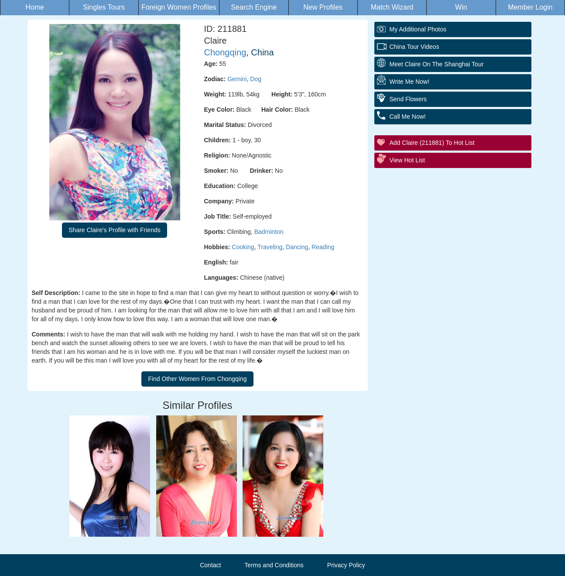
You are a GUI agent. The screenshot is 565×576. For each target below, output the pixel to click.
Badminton (269, 231)
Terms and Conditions (273, 565)
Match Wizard (392, 7)
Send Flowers (408, 99)
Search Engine (254, 7)
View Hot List (407, 160)
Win (461, 7)
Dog (255, 78)
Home (34, 7)
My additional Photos (418, 29)
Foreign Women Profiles (178, 7)
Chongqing (225, 52)
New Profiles (322, 7)
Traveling (269, 246)
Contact (210, 565)
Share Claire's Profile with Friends (114, 229)
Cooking (243, 246)
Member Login (530, 7)
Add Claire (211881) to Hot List (432, 142)
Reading (323, 246)
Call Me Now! (408, 116)
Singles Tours (104, 7)
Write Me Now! (410, 81)
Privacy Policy (346, 565)
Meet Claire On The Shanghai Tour (437, 64)
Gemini (237, 78)
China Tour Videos (414, 46)
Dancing (297, 246)
